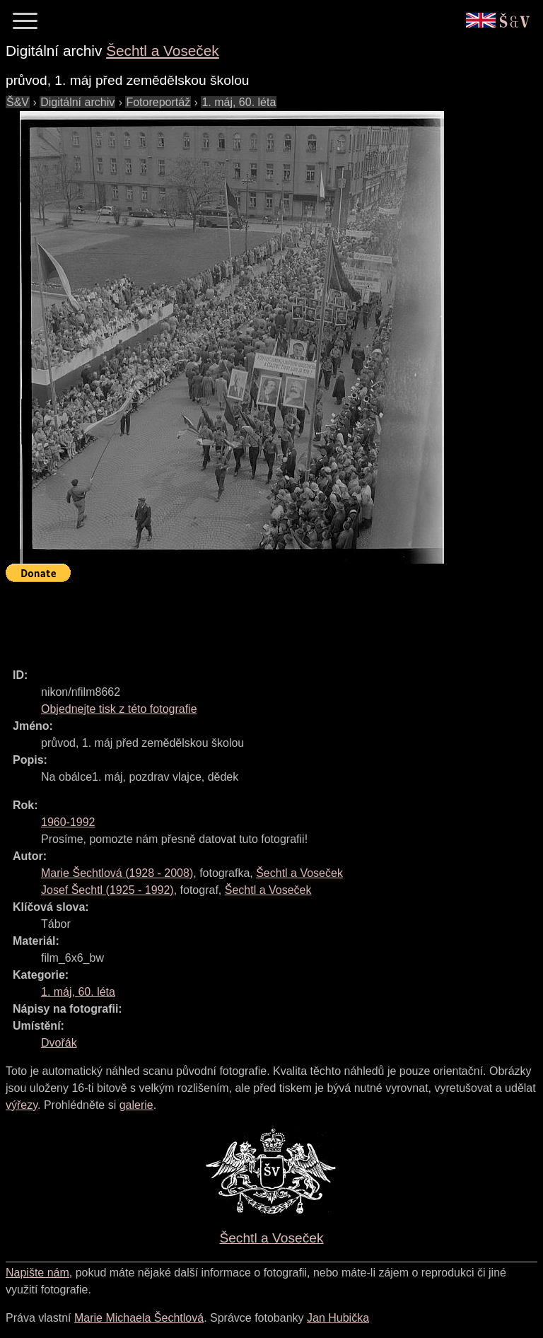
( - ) (117, 873)
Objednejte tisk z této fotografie (119, 709)
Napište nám (37, 1273)
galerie (136, 1105)
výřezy (21, 1105)
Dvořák (59, 1043)
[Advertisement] (263, 619)
